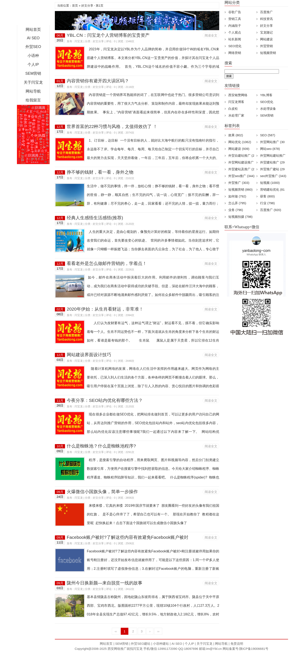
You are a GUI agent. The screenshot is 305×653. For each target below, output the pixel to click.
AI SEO (33, 38)
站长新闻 (234, 39)
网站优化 (239, 142)
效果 (235, 135)
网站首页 (33, 29)
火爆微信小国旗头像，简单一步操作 (102, 491)
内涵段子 (234, 25)
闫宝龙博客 (236, 102)
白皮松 (233, 108)
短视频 (270, 182)
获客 (267, 196)
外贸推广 (238, 182)
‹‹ (116, 631)
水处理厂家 (236, 115)
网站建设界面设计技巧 (89, 354)
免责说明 (236, 643)
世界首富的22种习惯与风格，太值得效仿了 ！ (112, 126)
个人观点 (234, 32)
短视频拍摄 (240, 216)
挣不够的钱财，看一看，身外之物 (100, 172)
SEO (267, 135)
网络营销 (234, 53)
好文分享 (98, 41)
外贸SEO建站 (140, 643)
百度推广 (266, 12)
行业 (267, 203)
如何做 (237, 196)
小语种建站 (161, 643)
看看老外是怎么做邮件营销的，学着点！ (107, 263)
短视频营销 (268, 53)
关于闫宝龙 (33, 82)
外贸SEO (33, 47)
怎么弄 (237, 203)
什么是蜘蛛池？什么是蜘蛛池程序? (101, 445)
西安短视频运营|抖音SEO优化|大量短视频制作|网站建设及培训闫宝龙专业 (33, 13)
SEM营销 (33, 73)
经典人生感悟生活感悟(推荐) (95, 217)
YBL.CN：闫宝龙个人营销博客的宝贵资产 (108, 35)
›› (158, 631)
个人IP (33, 64)
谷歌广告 (234, 12)
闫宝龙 (79, 41)
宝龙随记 (266, 32)
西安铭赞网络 (237, 95)
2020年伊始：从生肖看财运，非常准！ (105, 309)
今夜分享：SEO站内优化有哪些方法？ (105, 400)
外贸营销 (266, 46)
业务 (235, 210)
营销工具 (234, 19)
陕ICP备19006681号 (253, 648)
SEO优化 (234, 46)
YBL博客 (266, 95)
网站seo (270, 149)
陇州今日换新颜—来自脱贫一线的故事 (104, 582)
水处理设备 (268, 108)
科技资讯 (266, 19)
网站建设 (266, 39)
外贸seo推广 (241, 176)
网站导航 (33, 91)
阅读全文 (211, 35)
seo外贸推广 (273, 176)
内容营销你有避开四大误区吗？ (98, 80)
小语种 (33, 55)
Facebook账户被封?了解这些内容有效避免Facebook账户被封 (127, 537)
